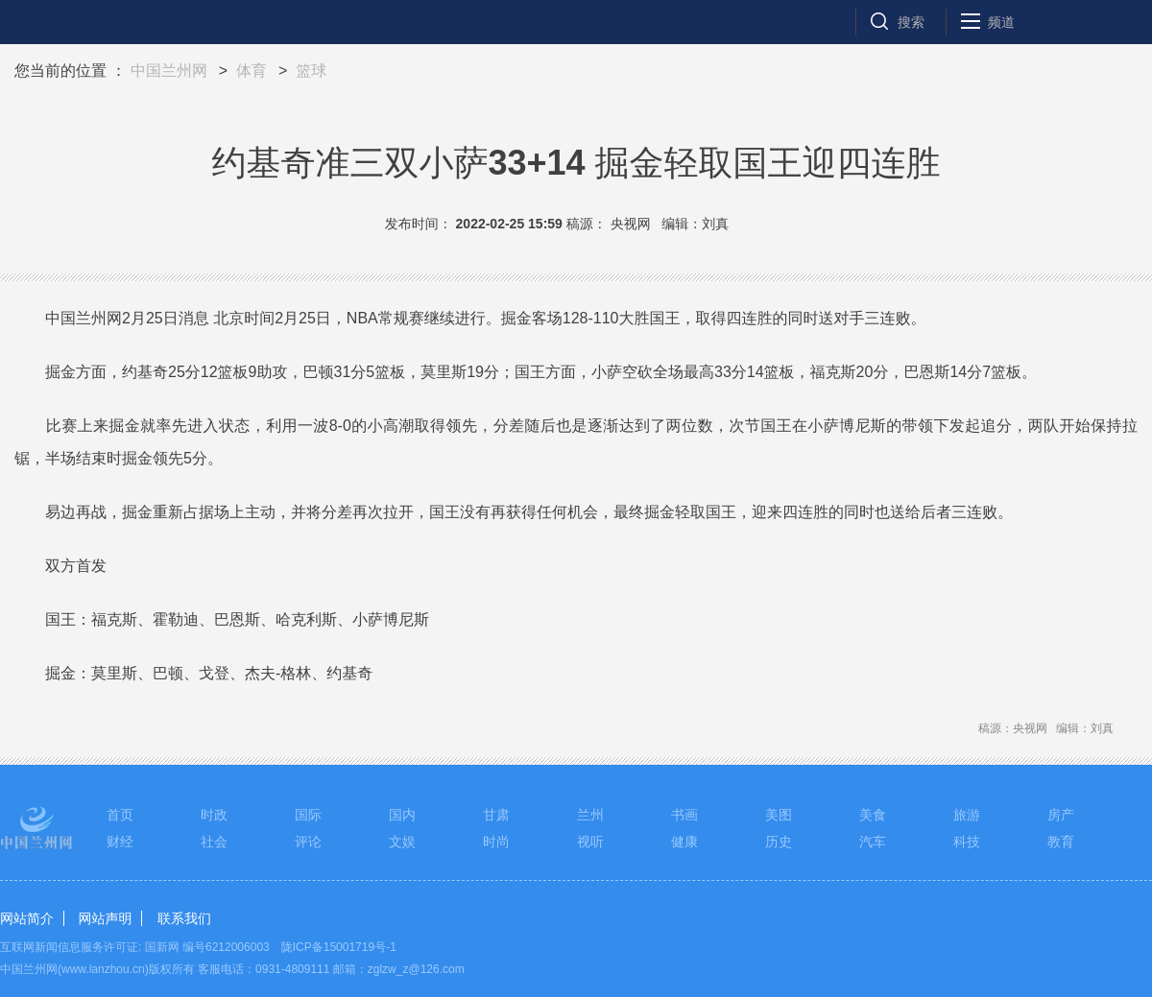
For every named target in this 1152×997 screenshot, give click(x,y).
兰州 (590, 814)
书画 (684, 814)
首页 (120, 814)
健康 (684, 841)
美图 (778, 814)
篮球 (311, 70)
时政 (214, 814)
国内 (402, 814)
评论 (308, 841)
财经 (120, 841)
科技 (966, 841)
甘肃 (496, 814)
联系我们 (184, 918)
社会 (214, 841)
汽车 (872, 841)
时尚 (496, 841)
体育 (251, 70)
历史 (778, 841)
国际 (308, 814)
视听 (590, 841)
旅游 (966, 814)
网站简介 (27, 918)
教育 (1060, 841)
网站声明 (105, 918)
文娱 (402, 841)
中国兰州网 (169, 70)
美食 (872, 814)
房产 (1060, 814)
